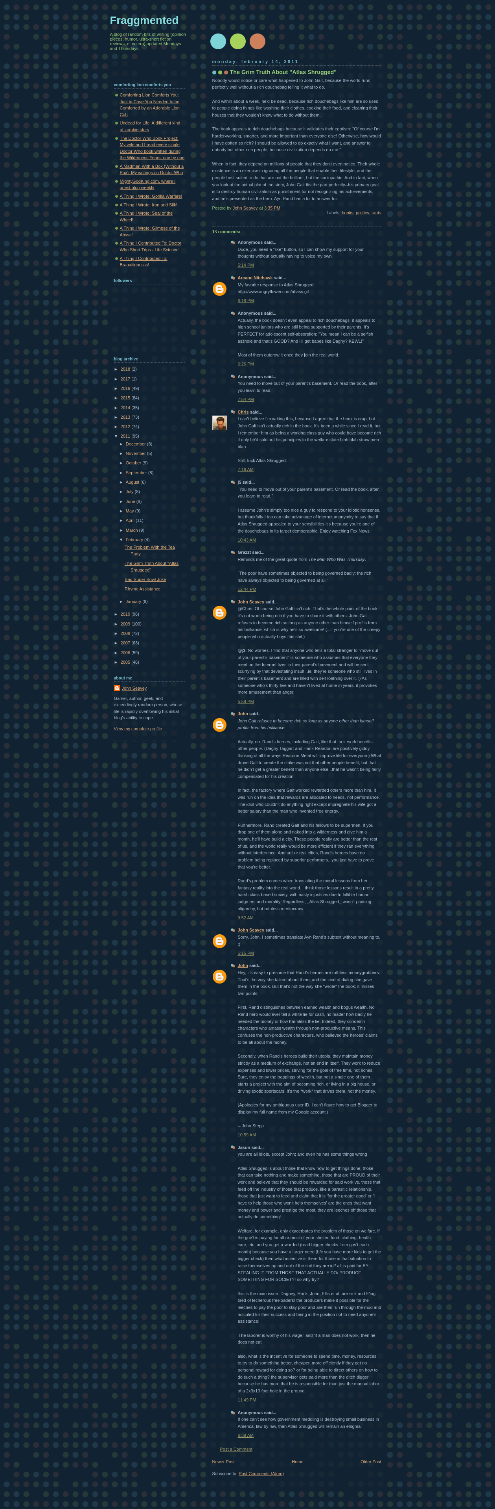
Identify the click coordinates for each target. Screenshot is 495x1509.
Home (297, 1461)
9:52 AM (246, 917)
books (347, 212)
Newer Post (223, 1461)
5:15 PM (246, 953)
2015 (126, 397)
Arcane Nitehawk (255, 277)
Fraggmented (144, 20)
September (137, 472)
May (130, 511)
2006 (126, 652)
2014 (126, 407)
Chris (243, 412)
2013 (126, 417)
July (130, 491)
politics (362, 212)
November (136, 453)
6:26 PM (246, 364)
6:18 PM (246, 300)
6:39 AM (246, 1435)
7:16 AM (246, 469)
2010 (126, 614)
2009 (126, 624)
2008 (126, 633)
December (136, 444)
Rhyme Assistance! (143, 589)
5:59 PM (246, 701)
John (243, 713)
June (131, 501)
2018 (126, 369)
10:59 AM (247, 1134)
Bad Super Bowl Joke (145, 579)
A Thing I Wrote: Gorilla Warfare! (151, 196)
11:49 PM (247, 1400)
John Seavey (251, 602)
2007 (126, 642)
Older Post (371, 1461)
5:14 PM (246, 265)
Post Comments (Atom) (261, 1473)
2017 (126, 379)
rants (376, 212)
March (132, 530)
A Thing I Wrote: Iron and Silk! (148, 204)
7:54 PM (246, 399)
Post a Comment (236, 1449)
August (133, 482)
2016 (126, 388)
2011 (126, 436)
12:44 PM (247, 589)
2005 (126, 662)
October (134, 462)
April (131, 520)
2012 (126, 426)
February (135, 539)
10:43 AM (247, 540)
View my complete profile (138, 728)
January (134, 601)
